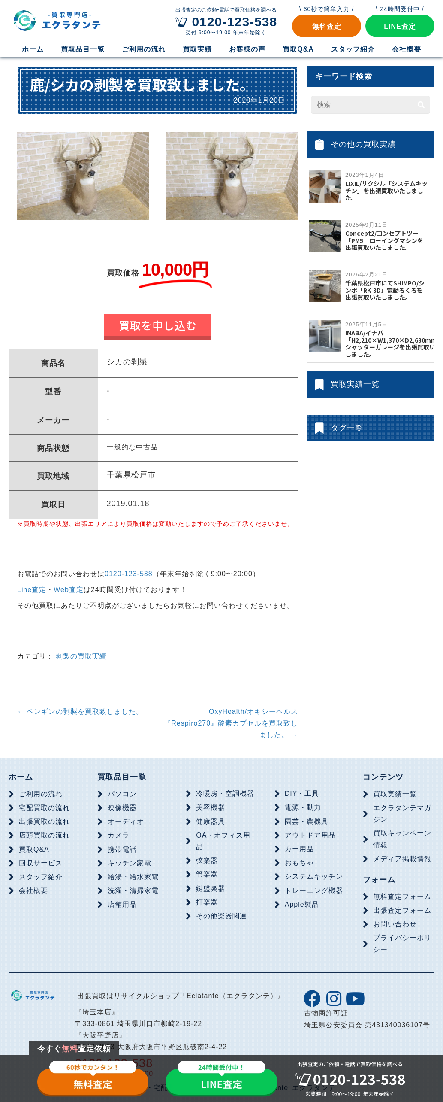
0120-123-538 (129, 573)
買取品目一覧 (121, 777)
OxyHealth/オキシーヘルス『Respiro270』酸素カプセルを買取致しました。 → (231, 723)
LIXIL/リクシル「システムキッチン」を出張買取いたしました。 (386, 190)
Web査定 (69, 589)
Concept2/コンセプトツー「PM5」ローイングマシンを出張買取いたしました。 (384, 240)
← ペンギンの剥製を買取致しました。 (80, 711)
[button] (326, 26)
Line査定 (31, 589)
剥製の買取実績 (81, 656)
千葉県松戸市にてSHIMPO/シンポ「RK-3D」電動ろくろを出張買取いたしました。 (385, 290)
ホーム (21, 777)
